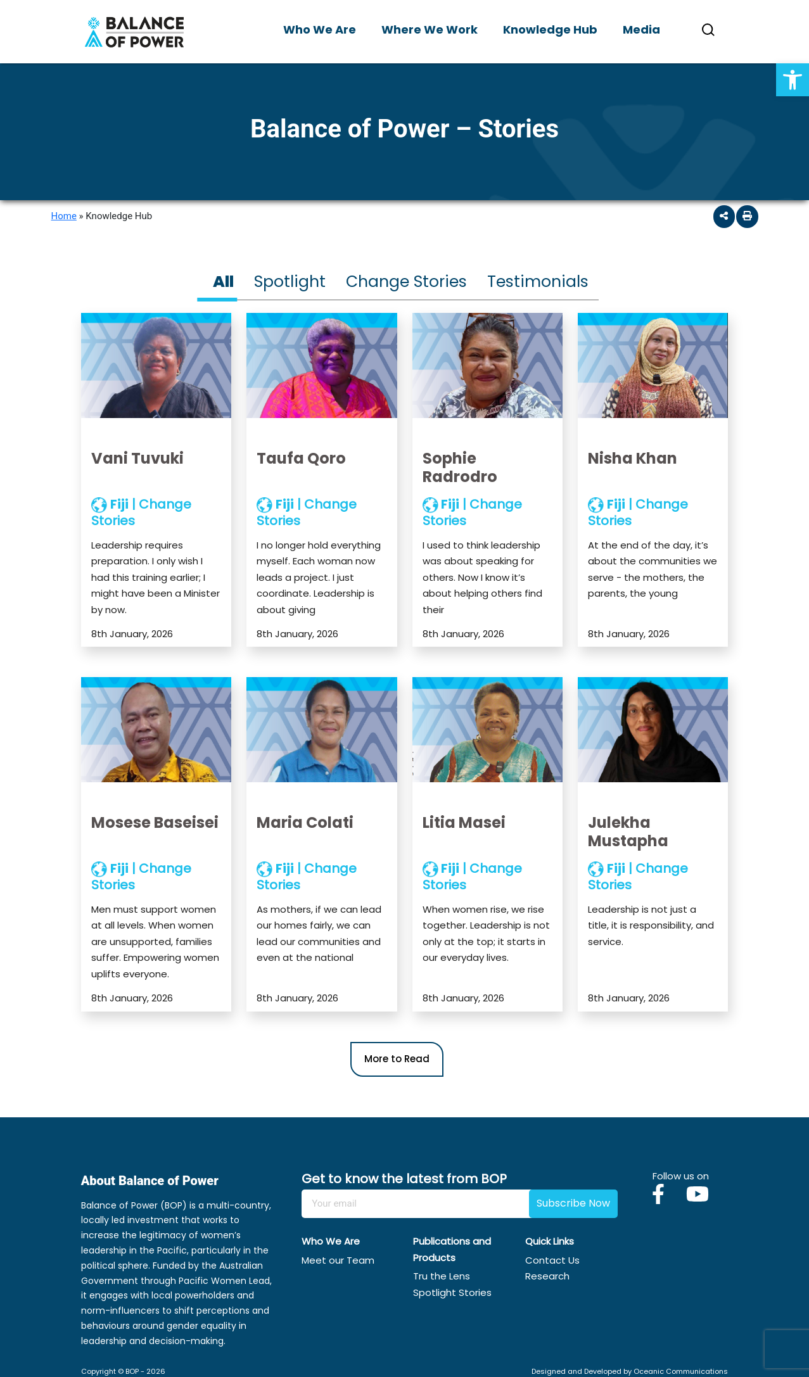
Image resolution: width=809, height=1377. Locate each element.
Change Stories (406, 281)
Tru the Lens (441, 1276)
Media (641, 29)
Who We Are (319, 29)
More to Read (397, 1058)
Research (547, 1276)
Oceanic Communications (681, 1371)
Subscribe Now (573, 1203)
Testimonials (538, 281)
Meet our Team (338, 1260)
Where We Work (429, 29)
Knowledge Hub (550, 29)
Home (64, 216)
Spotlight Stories (452, 1292)
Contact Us (552, 1260)
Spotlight (290, 281)
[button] (792, 79)
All (223, 281)
